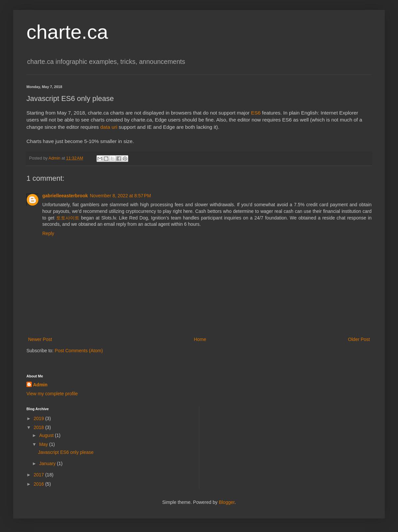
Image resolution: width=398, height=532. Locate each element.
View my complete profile (52, 393)
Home (200, 339)
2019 (39, 418)
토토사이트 (67, 217)
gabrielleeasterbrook (65, 195)
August (47, 435)
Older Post (359, 339)
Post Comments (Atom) (79, 350)
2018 (39, 427)
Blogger (226, 502)
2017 (39, 474)
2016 (39, 484)
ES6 (255, 113)
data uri (108, 127)
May (44, 444)
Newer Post (40, 339)
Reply (48, 233)
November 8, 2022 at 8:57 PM (120, 195)
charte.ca (67, 32)
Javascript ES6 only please (66, 452)
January (48, 463)
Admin (40, 384)
